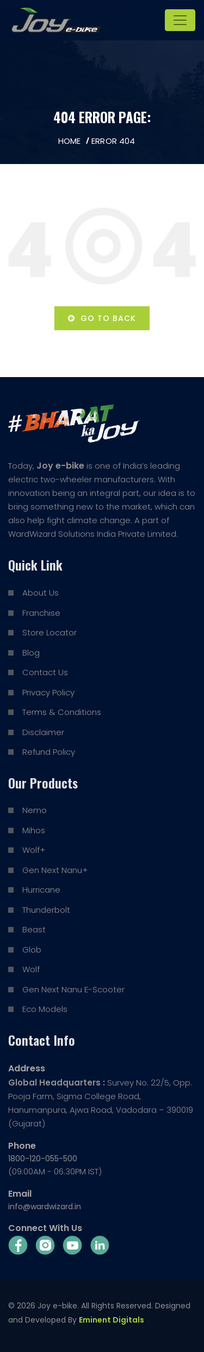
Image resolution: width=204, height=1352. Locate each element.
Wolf (31, 969)
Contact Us (45, 672)
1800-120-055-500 (42, 1158)
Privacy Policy (48, 692)
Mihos (33, 830)
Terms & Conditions (61, 712)
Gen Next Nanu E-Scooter (73, 989)
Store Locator (49, 632)
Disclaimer (43, 732)
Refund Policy (48, 751)
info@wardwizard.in (44, 1206)
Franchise (41, 613)
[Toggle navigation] (180, 20)
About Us (40, 592)
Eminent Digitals (111, 1319)
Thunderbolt (46, 910)
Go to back (102, 318)
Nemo (34, 810)
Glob (31, 949)
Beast (34, 929)
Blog (31, 652)
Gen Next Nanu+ (55, 870)
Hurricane (41, 889)
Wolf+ (33, 850)
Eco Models (44, 1009)
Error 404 (113, 141)
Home (69, 141)
